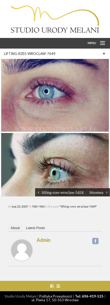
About (15, 228)
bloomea (96, 192)
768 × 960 (38, 206)
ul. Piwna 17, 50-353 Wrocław (55, 300)
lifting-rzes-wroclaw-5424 (62, 192)
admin (43, 240)
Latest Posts (35, 228)
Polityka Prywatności (55, 296)
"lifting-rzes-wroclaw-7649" (78, 206)
